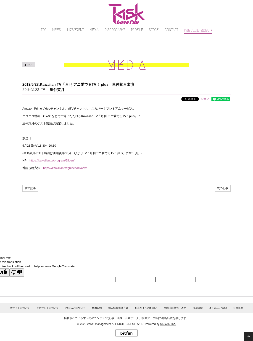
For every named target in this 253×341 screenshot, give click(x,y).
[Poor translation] (16, 273)
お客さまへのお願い (146, 307)
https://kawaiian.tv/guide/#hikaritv (65, 168)
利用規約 (97, 307)
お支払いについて (75, 307)
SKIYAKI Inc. (168, 324)
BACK (29, 64)
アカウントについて (47, 307)
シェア (205, 98)
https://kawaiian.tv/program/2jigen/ (51, 160)
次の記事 (222, 188)
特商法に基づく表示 (175, 307)
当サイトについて (20, 307)
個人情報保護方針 (118, 307)
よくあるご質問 (218, 307)
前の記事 (30, 188)
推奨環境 (198, 307)
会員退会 (238, 307)
